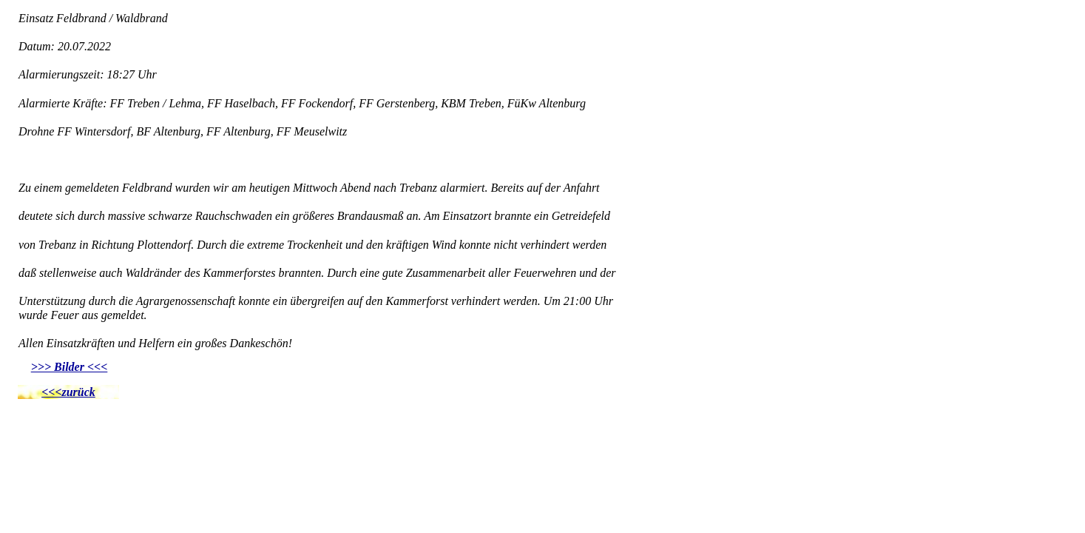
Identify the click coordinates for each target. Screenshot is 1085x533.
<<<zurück (68, 392)
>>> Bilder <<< (69, 367)
